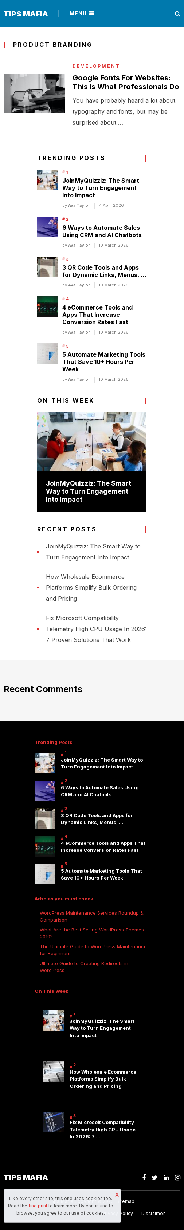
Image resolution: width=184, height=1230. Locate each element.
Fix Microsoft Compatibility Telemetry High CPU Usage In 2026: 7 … (103, 1129)
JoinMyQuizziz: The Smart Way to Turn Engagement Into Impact (100, 188)
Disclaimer (153, 1213)
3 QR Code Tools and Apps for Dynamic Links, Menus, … (104, 271)
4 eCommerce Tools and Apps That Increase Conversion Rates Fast (97, 315)
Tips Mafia (26, 14)
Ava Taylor (79, 205)
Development (96, 66)
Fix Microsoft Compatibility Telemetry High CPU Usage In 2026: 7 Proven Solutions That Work (96, 629)
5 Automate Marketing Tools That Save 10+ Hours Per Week (103, 362)
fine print (37, 1205)
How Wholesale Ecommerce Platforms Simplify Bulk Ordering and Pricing (91, 587)
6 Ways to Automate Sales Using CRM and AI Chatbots (102, 231)
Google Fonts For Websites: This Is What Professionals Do (126, 82)
